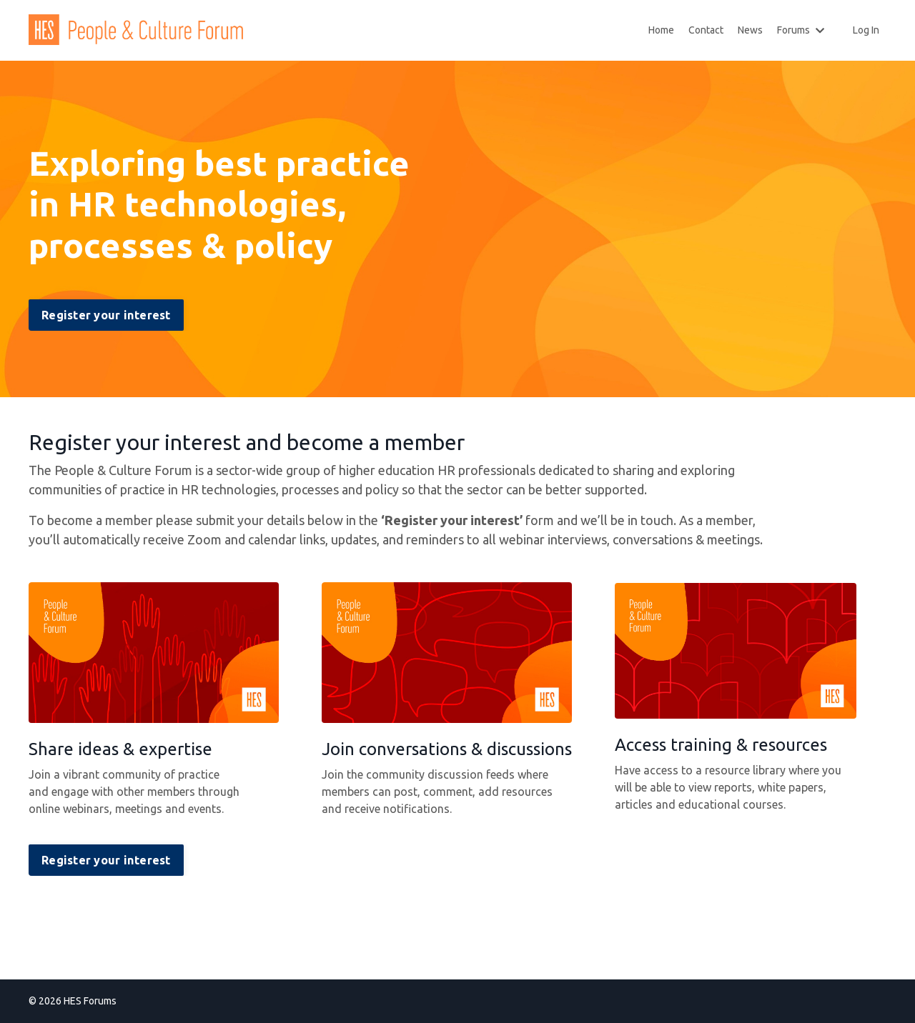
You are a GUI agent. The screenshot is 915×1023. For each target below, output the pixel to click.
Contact (705, 30)
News (750, 30)
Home (661, 30)
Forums (800, 30)
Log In (866, 30)
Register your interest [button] (106, 315)
